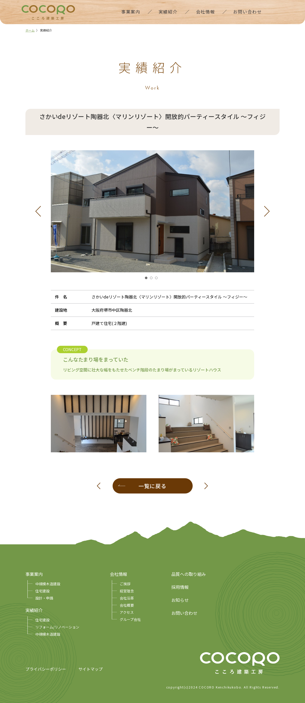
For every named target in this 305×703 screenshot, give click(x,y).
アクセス (127, 612)
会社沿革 (127, 598)
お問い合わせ (184, 613)
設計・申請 (44, 598)
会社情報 (118, 574)
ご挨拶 (125, 583)
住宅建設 (42, 590)
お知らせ (180, 600)
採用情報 (180, 587)
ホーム (30, 30)
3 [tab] (157, 279)
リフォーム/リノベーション (57, 627)
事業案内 (34, 574)
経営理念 (127, 590)
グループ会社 (130, 619)
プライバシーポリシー (45, 669)
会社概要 (127, 605)
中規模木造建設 (47, 583)
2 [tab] (152, 279)
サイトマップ (90, 669)
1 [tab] (147, 279)
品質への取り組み (188, 574)
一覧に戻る (152, 486)
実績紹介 (34, 610)
